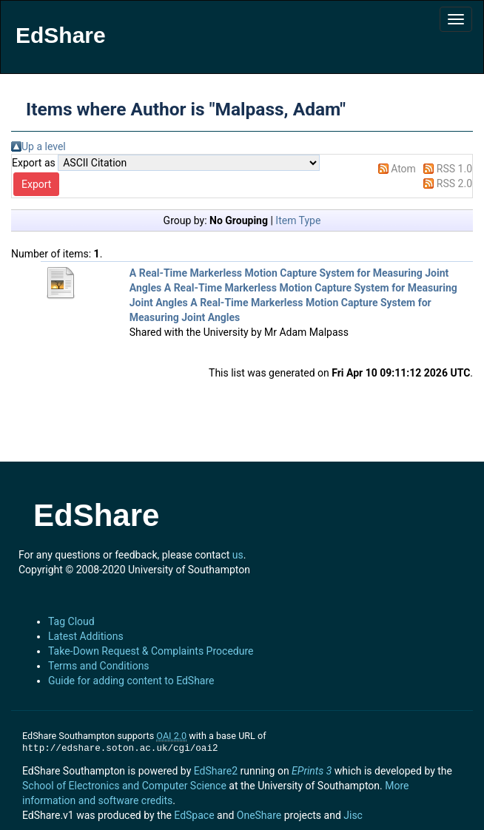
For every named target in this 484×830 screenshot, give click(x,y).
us (237, 555)
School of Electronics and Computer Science (124, 786)
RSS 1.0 (454, 169)
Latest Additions (86, 636)
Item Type (297, 220)
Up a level (43, 146)
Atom (403, 169)
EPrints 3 (312, 771)
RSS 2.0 (454, 183)
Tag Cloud (71, 621)
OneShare (259, 815)
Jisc (353, 815)
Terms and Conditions (98, 666)
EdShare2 (216, 771)
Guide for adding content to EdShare (131, 680)
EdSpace (194, 815)
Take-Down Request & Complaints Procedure (150, 651)
